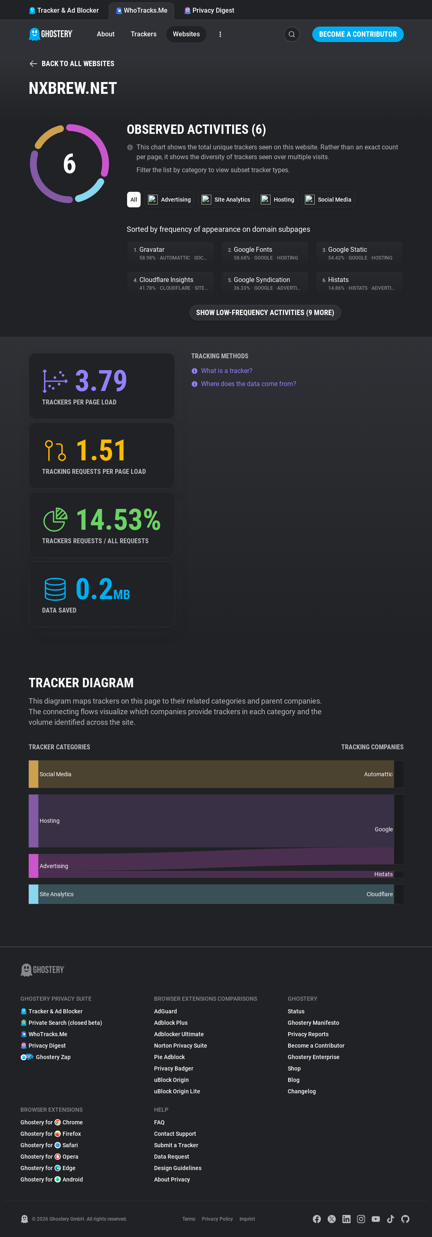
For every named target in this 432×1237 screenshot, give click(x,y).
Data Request (171, 1156)
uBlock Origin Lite (177, 1091)
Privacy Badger (173, 1068)
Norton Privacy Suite (180, 1045)
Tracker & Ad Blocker (64, 10)
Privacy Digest (209, 10)
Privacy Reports (308, 1034)
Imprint (247, 1219)
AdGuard (165, 1011)
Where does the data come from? (243, 384)
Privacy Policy (217, 1219)
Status (296, 1011)
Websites (186, 34)
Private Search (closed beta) (61, 1022)
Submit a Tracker (176, 1145)
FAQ (159, 1122)
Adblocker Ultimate (179, 1034)
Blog (294, 1080)
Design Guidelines (177, 1168)
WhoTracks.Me (141, 10)
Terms (188, 1219)
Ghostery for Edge (48, 1168)
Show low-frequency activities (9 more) (265, 312)
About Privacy (172, 1179)
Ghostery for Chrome (51, 1122)
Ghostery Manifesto (313, 1022)
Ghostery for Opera (49, 1156)
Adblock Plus (171, 1022)
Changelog (302, 1091)
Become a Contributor (358, 34)
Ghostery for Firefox (50, 1133)
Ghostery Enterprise (314, 1057)
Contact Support (175, 1133)
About (105, 34)
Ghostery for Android (51, 1179)
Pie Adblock (169, 1057)
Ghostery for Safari (49, 1145)
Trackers (144, 34)
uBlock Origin (171, 1080)
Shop (294, 1068)
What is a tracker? (222, 371)
